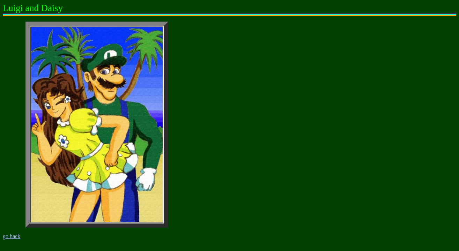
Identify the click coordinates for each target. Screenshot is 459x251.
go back (11, 236)
